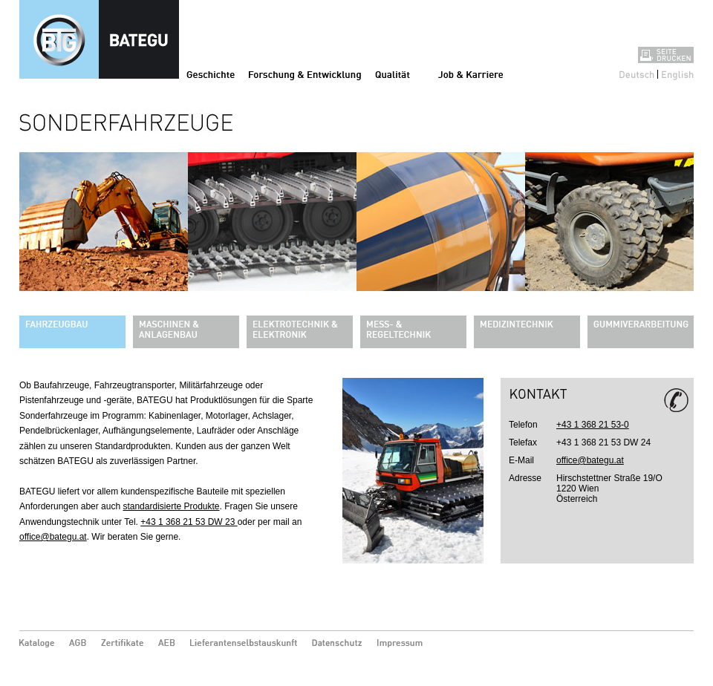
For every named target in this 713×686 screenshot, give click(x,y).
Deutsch (636, 74)
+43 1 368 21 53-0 (592, 424)
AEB (166, 643)
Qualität (392, 74)
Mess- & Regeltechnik (413, 332)
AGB (77, 643)
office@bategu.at (53, 537)
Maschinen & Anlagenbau (186, 332)
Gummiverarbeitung (640, 332)
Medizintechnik (527, 332)
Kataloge (36, 643)
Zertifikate (122, 643)
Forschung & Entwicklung (305, 74)
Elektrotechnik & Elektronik (300, 332)
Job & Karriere (470, 74)
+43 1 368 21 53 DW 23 (188, 522)
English (678, 74)
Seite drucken (666, 55)
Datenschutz (337, 643)
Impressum (402, 643)
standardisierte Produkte (171, 506)
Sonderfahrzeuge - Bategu (99, 39)
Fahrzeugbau (72, 332)
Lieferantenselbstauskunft (243, 643)
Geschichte (210, 74)
